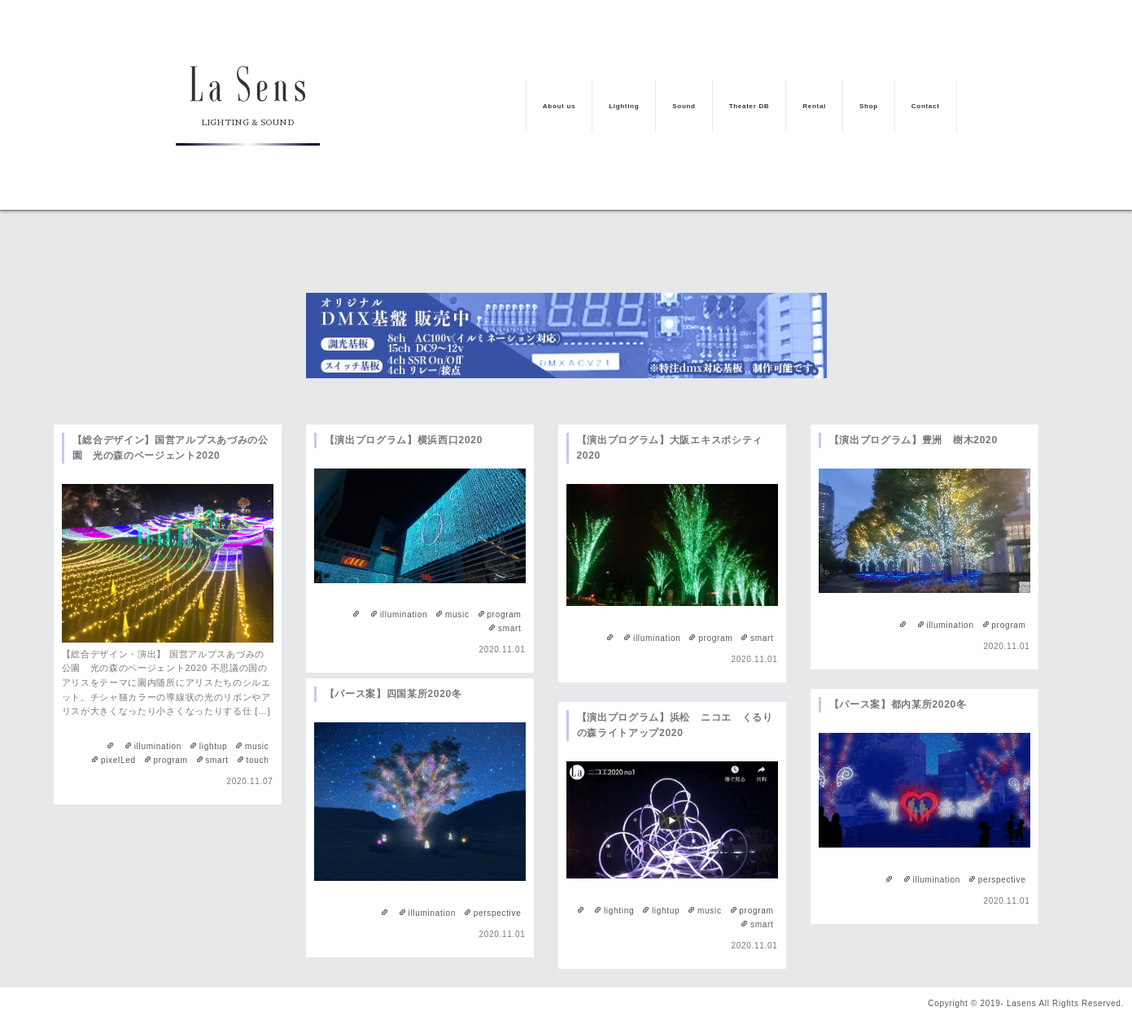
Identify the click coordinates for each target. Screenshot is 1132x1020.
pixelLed (118, 760)
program (170, 760)
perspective (498, 913)
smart (217, 760)
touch (258, 760)
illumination (157, 746)
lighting (619, 910)
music (257, 746)
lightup (213, 746)
